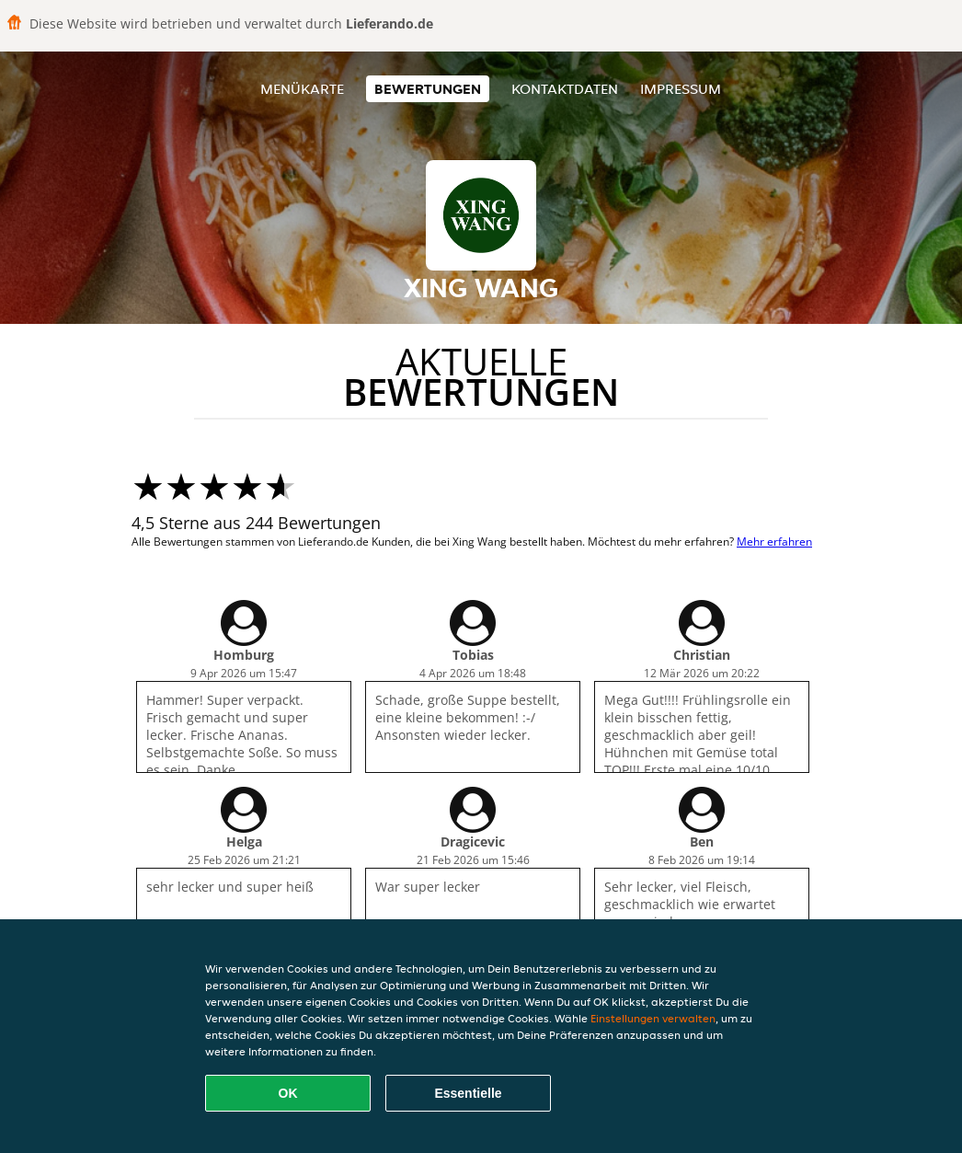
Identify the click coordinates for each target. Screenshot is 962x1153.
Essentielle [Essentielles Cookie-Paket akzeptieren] (467, 1093)
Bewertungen (427, 88)
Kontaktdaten (564, 88)
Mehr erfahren (774, 541)
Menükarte (302, 88)
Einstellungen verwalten (653, 1018)
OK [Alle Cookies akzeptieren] (288, 1093)
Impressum (680, 88)
